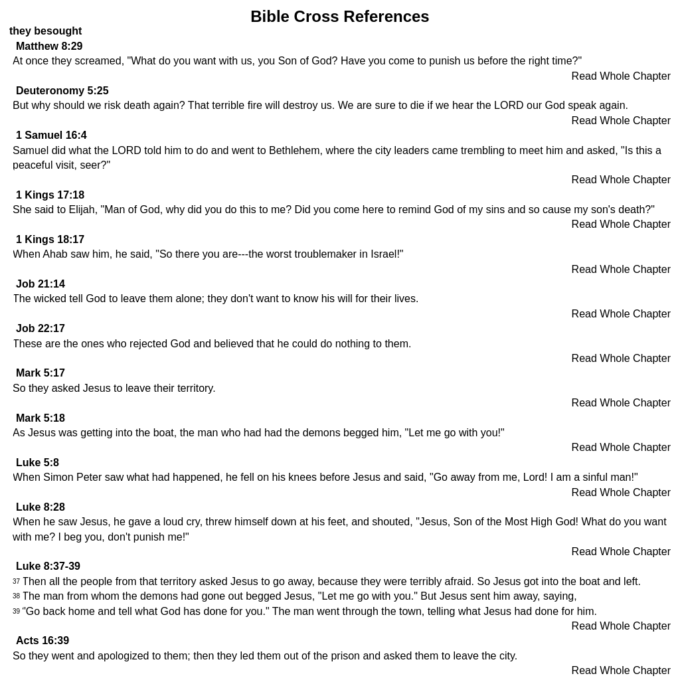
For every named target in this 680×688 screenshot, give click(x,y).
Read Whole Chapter (621, 76)
